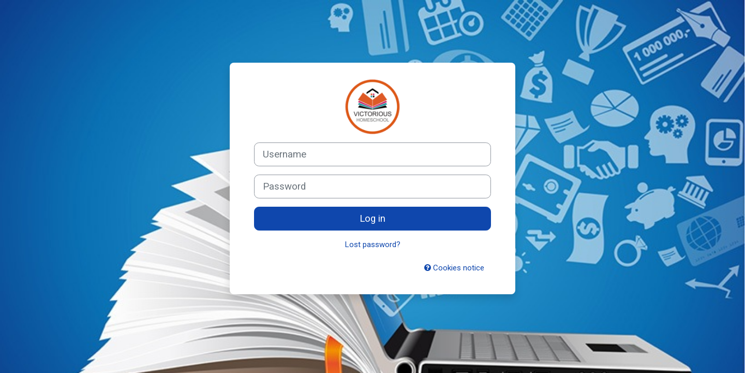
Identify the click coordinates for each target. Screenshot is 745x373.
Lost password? (372, 244)
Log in (372, 218)
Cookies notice (454, 267)
